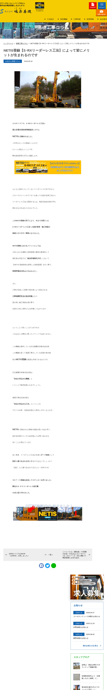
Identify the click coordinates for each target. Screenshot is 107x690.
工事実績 (77, 19)
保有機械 (63, 19)
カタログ (92, 7)
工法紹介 (50, 19)
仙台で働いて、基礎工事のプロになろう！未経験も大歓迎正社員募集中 (87, 587)
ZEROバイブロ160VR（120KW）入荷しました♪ (19, 555)
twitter (47, 565)
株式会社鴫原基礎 (15, 11)
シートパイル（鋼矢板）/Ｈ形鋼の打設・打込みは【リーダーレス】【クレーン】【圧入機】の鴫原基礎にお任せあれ (74, 555)
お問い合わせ (101, 14)
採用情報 (90, 19)
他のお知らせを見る (90, 646)
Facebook (41, 565)
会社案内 (103, 19)
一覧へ (50, 555)
